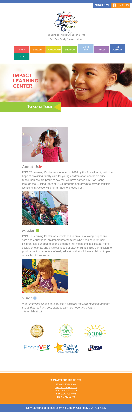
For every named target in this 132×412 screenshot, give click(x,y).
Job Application (117, 48)
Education (38, 50)
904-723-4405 (97, 407)
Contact (22, 56)
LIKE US (121, 5)
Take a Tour (40, 106)
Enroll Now (102, 5)
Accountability (54, 50)
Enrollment (70, 50)
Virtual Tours (86, 48)
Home (22, 50)
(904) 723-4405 (69, 390)
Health (102, 50)
